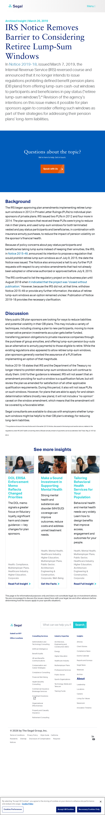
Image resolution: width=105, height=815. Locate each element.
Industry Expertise (62, 636)
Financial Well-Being (40, 677)
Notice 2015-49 (18, 253)
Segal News (81, 665)
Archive (80, 674)
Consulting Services (40, 636)
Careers (80, 694)
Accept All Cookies (66, 809)
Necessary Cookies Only (89, 809)
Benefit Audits (37, 653)
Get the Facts (50, 584)
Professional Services (63, 670)
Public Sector (60, 675)
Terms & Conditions (17, 735)
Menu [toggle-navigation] (91, 6)
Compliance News (83, 651)
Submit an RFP (15, 633)
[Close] (101, 802)
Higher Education (61, 656)
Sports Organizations (62, 679)
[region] (52, 806)
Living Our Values (83, 698)
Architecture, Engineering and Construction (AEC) (62, 644)
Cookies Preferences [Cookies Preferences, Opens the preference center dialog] (13, 809)
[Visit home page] (16, 627)
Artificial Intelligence (40, 649)
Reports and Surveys (84, 660)
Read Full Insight (19, 584)
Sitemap (23, 739)
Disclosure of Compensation (39, 739)
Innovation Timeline (84, 708)
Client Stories (82, 646)
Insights (80, 636)
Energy (57, 651)
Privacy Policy (32, 735)
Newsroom (81, 703)
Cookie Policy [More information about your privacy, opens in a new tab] (27, 804)
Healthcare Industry (62, 661)
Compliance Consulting (41, 672)
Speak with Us (53, 169)
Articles (80, 642)
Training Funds (60, 691)
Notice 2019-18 (23, 64)
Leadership (81, 684)
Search (79, 625)
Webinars (80, 670)
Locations (80, 689)
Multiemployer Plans (62, 665)
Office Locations (16, 638)
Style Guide (44, 735)
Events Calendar (83, 656)
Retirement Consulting (40, 717)
